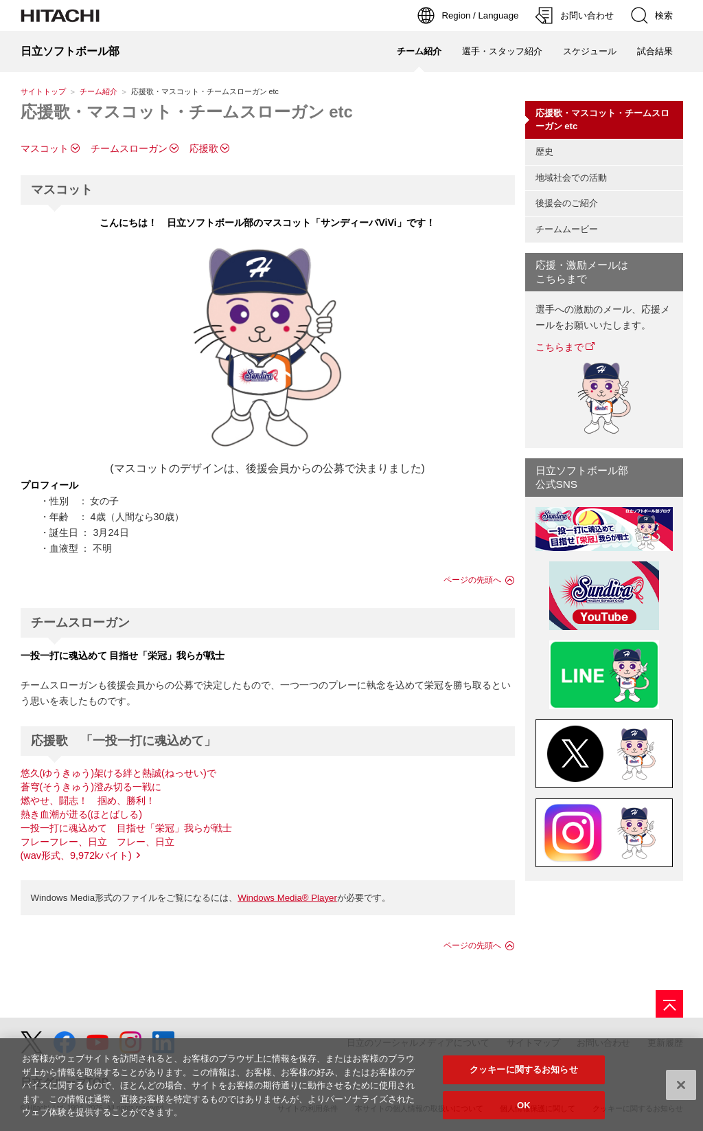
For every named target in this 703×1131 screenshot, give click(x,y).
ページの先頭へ (472, 580)
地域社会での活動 (571, 177)
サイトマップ (533, 1043)
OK (524, 1111)
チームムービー (566, 229)
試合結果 (655, 51)
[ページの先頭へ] (669, 1004)
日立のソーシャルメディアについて (418, 1043)
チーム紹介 (98, 91)
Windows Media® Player (287, 898)
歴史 (544, 151)
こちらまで (559, 346)
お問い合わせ (603, 1043)
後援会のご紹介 (566, 203)
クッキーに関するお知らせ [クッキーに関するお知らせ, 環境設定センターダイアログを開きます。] (524, 1075)
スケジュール (589, 51)
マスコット (45, 148)
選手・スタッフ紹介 (502, 51)
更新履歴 (665, 1043)
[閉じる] (681, 1090)
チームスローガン (129, 148)
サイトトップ (43, 91)
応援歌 (203, 148)
